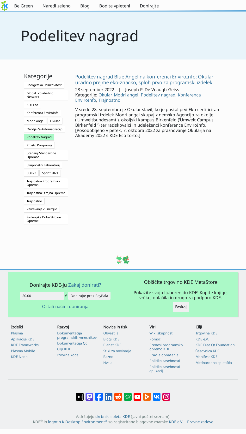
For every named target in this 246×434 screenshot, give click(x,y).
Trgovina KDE (206, 333)
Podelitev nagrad (158, 95)
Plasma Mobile (23, 351)
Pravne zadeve (200, 421)
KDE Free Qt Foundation (215, 345)
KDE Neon (19, 357)
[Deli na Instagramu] (166, 394)
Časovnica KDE (208, 351)
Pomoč (155, 339)
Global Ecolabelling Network (40, 95)
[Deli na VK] (156, 394)
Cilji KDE (64, 349)
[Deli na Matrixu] (80, 394)
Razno (108, 357)
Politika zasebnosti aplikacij (164, 369)
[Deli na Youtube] (137, 394)
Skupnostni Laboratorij (43, 165)
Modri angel (126, 95)
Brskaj (180, 306)
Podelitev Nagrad (39, 137)
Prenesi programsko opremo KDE (166, 347)
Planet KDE (112, 345)
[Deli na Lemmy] (128, 394)
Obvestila (110, 333)
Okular (55, 121)
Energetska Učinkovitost (44, 85)
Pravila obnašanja (163, 355)
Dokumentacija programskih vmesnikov (77, 335)
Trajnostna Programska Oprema (43, 183)
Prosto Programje (39, 145)
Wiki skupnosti (161, 333)
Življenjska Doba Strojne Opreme (44, 219)
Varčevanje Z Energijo (42, 209)
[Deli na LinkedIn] (108, 394)
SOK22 (31, 173)
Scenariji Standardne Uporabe (41, 155)
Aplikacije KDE (22, 339)
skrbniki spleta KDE (112, 416)
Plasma (17, 333)
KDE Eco (32, 105)
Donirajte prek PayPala (89, 295)
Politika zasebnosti (164, 361)
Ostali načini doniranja (65, 306)
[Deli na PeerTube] (147, 394)
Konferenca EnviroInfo (43, 113)
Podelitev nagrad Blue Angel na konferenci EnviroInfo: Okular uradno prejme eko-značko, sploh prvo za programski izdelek (144, 79)
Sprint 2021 (50, 173)
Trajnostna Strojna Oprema (46, 193)
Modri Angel (35, 121)
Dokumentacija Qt (72, 343)
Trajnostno (34, 201)
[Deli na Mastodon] (89, 394)
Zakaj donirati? (84, 284)
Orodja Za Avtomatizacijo (44, 129)
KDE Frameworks (25, 345)
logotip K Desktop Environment (77, 421)
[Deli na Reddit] (118, 394)
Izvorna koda (68, 355)
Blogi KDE (111, 339)
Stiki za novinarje (117, 351)
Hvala (107, 363)
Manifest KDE (206, 357)
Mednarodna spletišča (214, 363)
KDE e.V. (202, 339)
